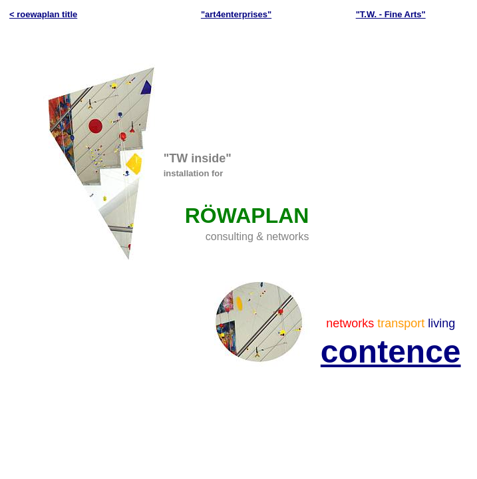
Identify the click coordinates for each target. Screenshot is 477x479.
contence (391, 351)
